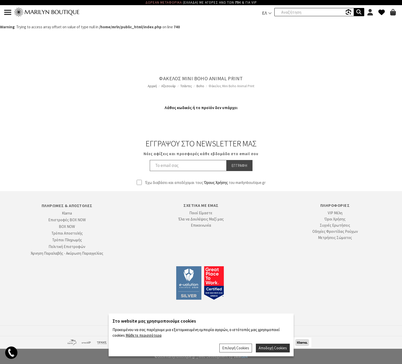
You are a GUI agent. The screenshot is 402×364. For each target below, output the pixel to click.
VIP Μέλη (335, 212)
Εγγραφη (239, 165)
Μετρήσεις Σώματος (335, 237)
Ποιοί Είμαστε (200, 212)
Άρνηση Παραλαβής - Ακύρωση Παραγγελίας (67, 253)
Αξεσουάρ (168, 86)
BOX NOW (67, 226)
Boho (200, 86)
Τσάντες (186, 86)
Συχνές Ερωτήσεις (335, 225)
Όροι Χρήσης (334, 219)
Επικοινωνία (201, 225)
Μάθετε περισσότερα (144, 335)
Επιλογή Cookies (235, 347)
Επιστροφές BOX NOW (67, 219)
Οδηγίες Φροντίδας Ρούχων (335, 231)
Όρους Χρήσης (216, 182)
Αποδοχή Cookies (273, 347)
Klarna (67, 213)
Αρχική (152, 86)
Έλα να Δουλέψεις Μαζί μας (201, 219)
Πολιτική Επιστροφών (67, 246)
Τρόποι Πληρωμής (67, 239)
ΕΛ (264, 13)
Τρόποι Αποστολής (67, 233)
